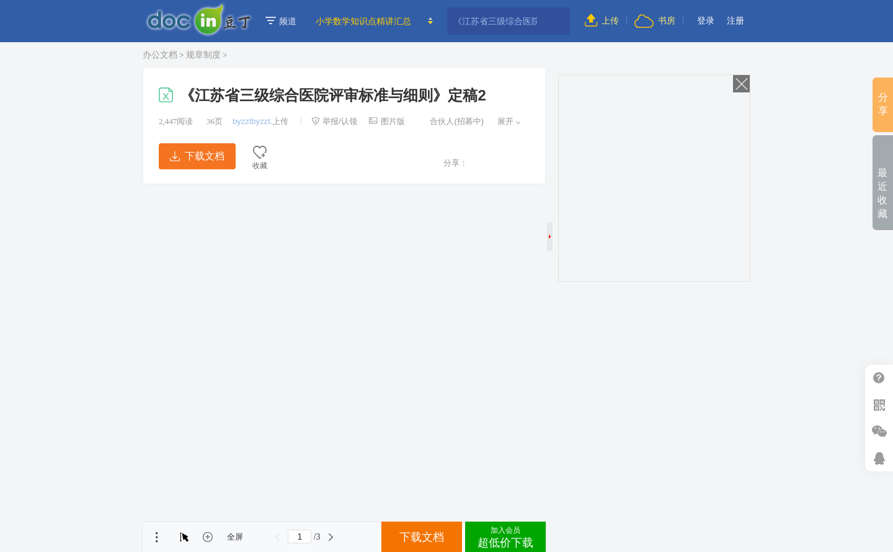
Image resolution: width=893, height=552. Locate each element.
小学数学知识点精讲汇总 (363, 21)
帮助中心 (879, 378)
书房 (654, 20)
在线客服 (879, 458)
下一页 (331, 537)
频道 (280, 21)
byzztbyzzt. (252, 121)
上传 (602, 20)
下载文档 (197, 156)
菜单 (157, 537)
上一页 (277, 537)
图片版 (387, 121)
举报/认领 (334, 121)
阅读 (176, 121)
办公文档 (160, 55)
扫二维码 (879, 404)
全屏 (235, 536)
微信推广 (879, 431)
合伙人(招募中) (450, 121)
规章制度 (203, 55)
